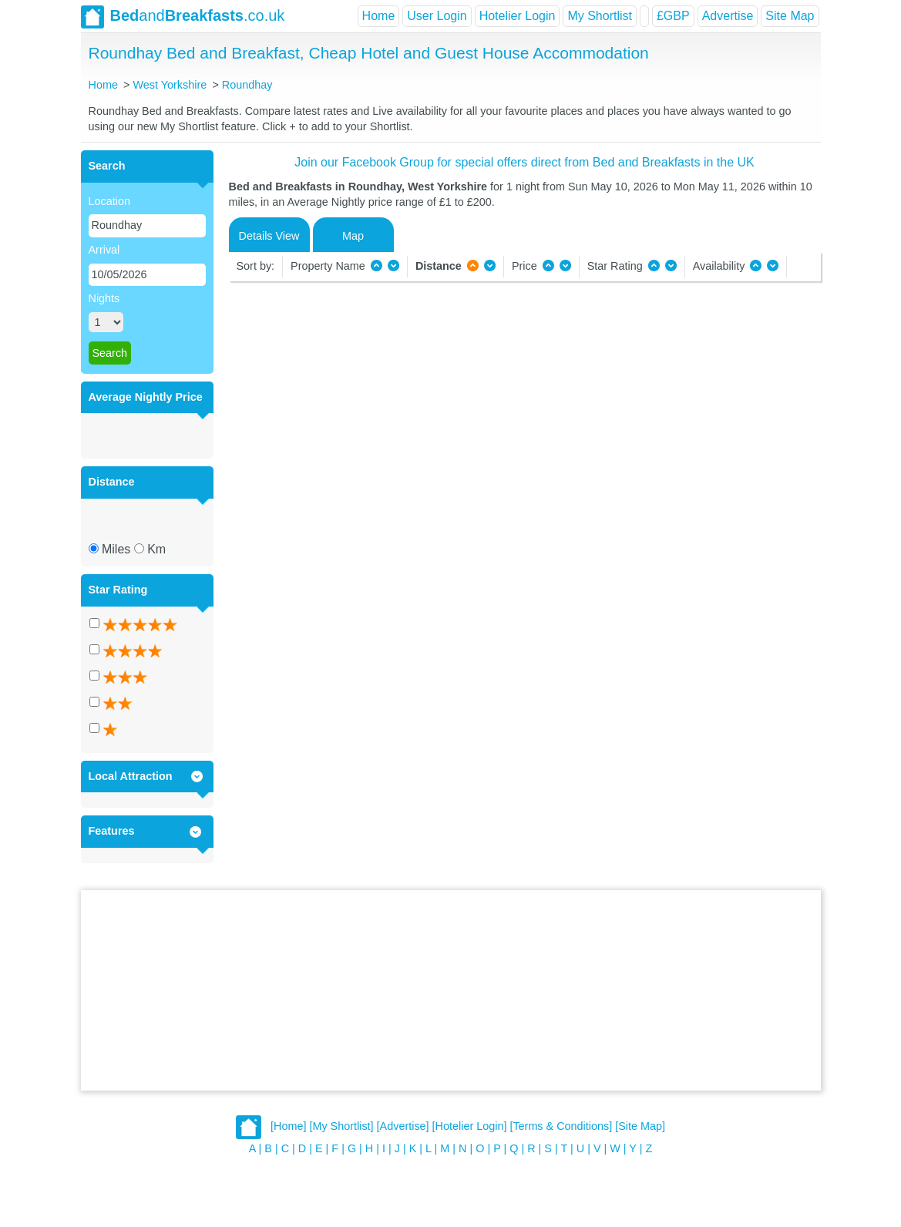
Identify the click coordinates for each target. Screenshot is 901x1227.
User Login (436, 15)
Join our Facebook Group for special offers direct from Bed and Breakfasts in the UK (524, 162)
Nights (104, 298)
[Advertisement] (450, 990)
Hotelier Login (517, 15)
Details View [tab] (269, 236)
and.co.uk (183, 17)
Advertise (728, 15)
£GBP (673, 15)
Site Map (789, 15)
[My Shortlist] (341, 1127)
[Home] (288, 1127)
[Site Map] (640, 1127)
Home (378, 15)
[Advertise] (403, 1127)
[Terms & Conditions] (560, 1127)
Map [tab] (353, 236)
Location (109, 201)
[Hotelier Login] (469, 1127)
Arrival (104, 250)
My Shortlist (599, 15)
